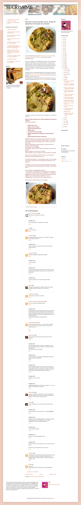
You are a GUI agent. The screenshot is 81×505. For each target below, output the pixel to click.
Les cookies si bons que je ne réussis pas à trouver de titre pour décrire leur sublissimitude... (14, 46)
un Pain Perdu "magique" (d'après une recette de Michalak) (14, 56)
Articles (64, 158)
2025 (64, 37)
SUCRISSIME (19, 7)
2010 (64, 62)
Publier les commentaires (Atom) (37, 476)
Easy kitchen (31, 253)
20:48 (30, 405)
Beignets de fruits (66, 111)
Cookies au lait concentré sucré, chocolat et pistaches (42, 75)
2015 (64, 53)
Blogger (52, 498)
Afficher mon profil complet (54, 484)
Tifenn (30, 285)
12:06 (30, 372)
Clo (29, 228)
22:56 (30, 388)
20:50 (30, 339)
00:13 (30, 216)
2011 (64, 60)
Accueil (40, 474)
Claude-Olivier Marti (33, 322)
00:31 (30, 224)
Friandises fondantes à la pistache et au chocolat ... (69, 101)
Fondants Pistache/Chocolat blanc (32, 57)
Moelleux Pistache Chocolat (46, 55)
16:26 (30, 460)
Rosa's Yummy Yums (33, 213)
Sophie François (32, 294)
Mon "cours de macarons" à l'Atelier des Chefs (68, 95)
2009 (64, 63)
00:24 (30, 351)
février (65, 122)
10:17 (30, 281)
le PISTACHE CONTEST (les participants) (68, 109)
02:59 (30, 240)
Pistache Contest (42, 79)
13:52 (30, 423)
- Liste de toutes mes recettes (13, 19)
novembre (66, 70)
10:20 (30, 290)
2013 (64, 57)
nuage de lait (31, 335)
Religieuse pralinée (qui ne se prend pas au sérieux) (68, 88)
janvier (65, 124)
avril (65, 119)
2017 (64, 49)
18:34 (30, 438)
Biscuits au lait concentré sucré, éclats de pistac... (68, 98)
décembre (66, 68)
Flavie (30, 402)
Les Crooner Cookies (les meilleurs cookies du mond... (68, 114)
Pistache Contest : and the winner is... (68, 103)
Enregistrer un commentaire (32, 471)
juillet (65, 77)
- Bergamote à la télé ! (11, 21)
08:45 (30, 273)
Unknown (31, 453)
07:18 (30, 249)
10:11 (30, 361)
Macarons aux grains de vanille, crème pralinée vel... (68, 91)
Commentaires (65, 161)
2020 (64, 44)
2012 (64, 58)
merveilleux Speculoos (11, 59)
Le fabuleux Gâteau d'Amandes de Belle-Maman (13, 32)
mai (64, 117)
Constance (31, 235)
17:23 (30, 469)
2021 (64, 42)
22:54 (30, 413)
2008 (64, 65)
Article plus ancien (52, 474)
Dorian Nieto (31, 392)
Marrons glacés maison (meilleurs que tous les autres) (14, 36)
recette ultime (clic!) (35, 73)
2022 (64, 41)
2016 (64, 51)
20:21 (30, 331)
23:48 (30, 398)
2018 (64, 48)
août (65, 76)
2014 (64, 55)
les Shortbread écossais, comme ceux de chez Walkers (13, 43)
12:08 (30, 318)
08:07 (30, 256)
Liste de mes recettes (11, 29)
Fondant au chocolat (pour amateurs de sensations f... (68, 85)
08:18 (30, 263)
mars (65, 121)
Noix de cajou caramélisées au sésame (68, 81)
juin (64, 79)
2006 (64, 126)
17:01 (30, 379)
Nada (30, 464)
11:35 (30, 304)
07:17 (30, 449)
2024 (64, 39)
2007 (64, 67)
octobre (65, 72)
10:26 (30, 297)
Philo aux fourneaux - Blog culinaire (36, 301)
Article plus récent (29, 474)
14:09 (30, 430)
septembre (66, 74)
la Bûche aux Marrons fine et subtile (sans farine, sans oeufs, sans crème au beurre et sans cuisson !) (13, 51)
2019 (64, 46)
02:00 (30, 231)
